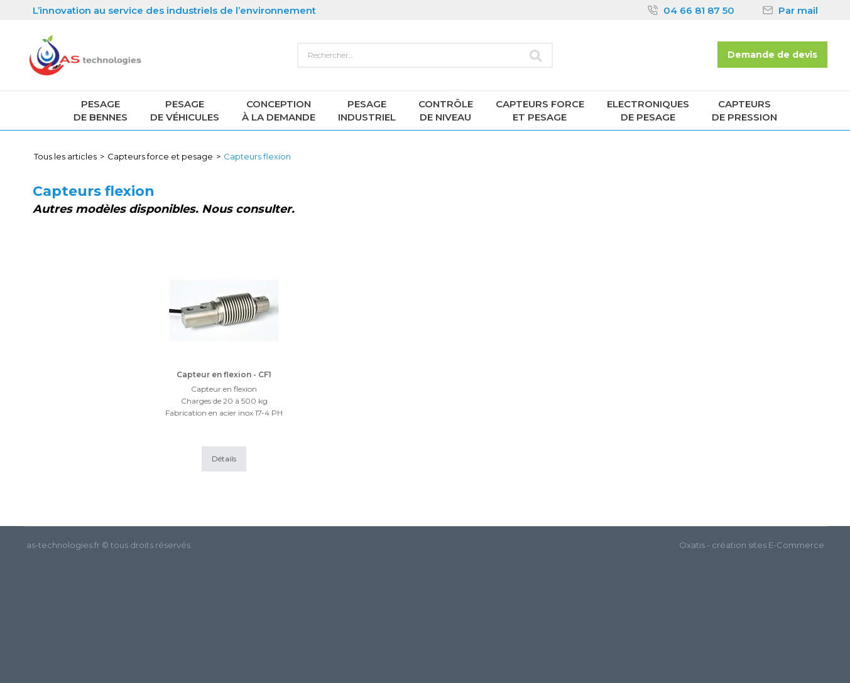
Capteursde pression (744, 110)
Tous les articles (65, 156)
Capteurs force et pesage (160, 156)
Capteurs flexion (257, 156)
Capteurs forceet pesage (540, 110)
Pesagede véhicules (184, 110)
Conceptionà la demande (278, 110)
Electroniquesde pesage (648, 110)
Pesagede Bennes (101, 110)
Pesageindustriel (367, 110)
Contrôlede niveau (445, 110)
